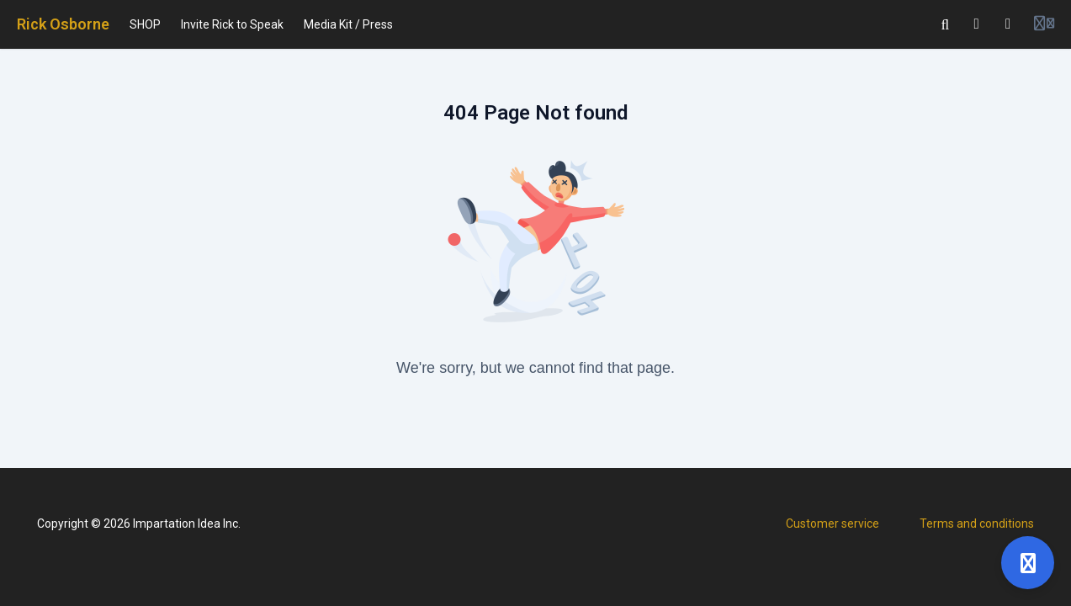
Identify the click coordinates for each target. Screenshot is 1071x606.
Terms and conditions (977, 523)
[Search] (946, 24)
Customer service (832, 523)
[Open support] (1027, 562)
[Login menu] (1044, 24)
